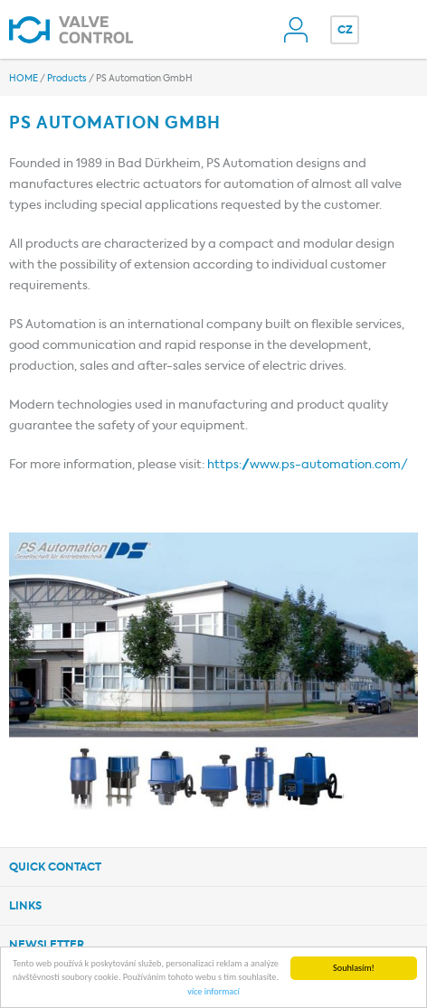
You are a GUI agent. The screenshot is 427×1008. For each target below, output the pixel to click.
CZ (345, 30)
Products (67, 78)
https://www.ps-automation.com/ (307, 465)
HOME (23, 78)
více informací (213, 992)
